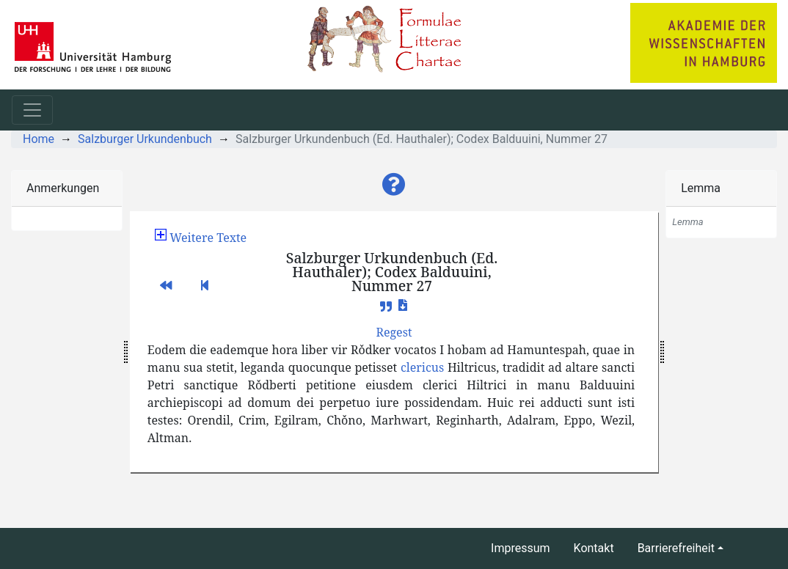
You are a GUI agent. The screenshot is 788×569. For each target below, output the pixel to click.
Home (38, 139)
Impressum (520, 548)
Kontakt (594, 548)
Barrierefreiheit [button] (676, 548)
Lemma (700, 188)
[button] (394, 184)
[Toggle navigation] (32, 110)
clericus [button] (422, 367)
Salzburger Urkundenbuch (145, 139)
